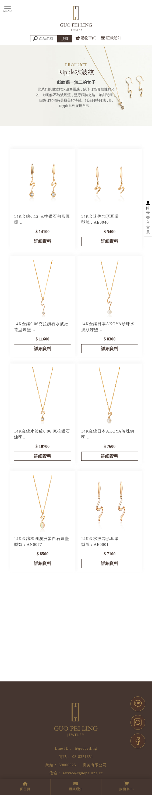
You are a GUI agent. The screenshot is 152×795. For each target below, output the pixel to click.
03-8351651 (82, 757)
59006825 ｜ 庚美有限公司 (83, 765)
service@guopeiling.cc (83, 773)
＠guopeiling (85, 748)
